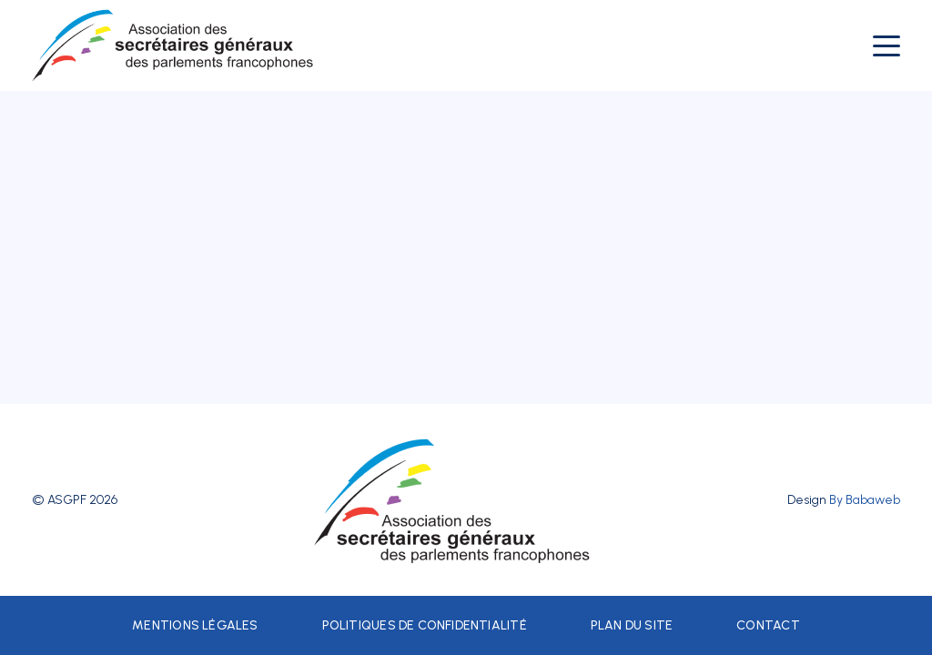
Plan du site (632, 625)
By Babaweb (864, 500)
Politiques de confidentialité (424, 625)
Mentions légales (195, 625)
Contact (767, 625)
